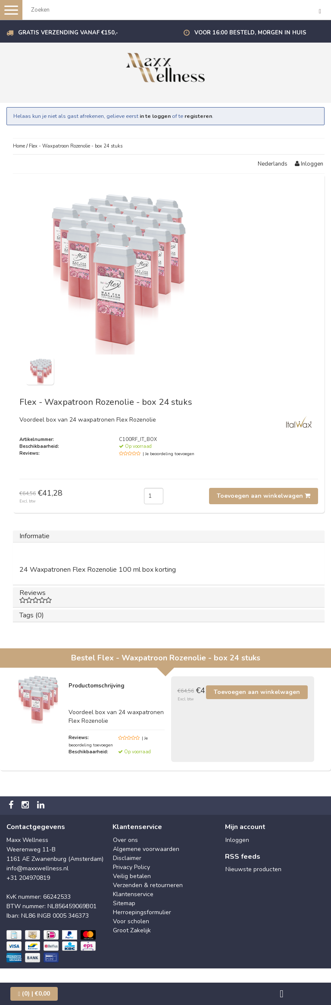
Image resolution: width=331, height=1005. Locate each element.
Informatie (34, 536)
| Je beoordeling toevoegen (168, 454)
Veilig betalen (132, 876)
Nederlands (272, 164)
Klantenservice (133, 894)
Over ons (125, 840)
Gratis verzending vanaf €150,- (68, 33)
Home (19, 146)
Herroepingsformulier (142, 912)
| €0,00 (34, 994)
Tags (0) (31, 615)
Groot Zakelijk (132, 930)
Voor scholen (131, 921)
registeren (198, 116)
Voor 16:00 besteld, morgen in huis (250, 33)
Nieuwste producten (253, 869)
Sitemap (124, 903)
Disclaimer (127, 858)
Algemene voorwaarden (146, 849)
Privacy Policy (131, 867)
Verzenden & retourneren (148, 885)
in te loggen (155, 116)
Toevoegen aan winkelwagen (263, 496)
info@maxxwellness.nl (37, 868)
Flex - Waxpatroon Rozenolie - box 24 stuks (75, 146)
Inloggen (309, 164)
